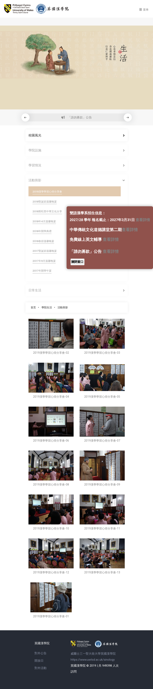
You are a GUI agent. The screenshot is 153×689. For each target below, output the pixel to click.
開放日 (39, 660)
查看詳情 (143, 220)
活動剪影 (63, 307)
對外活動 (40, 668)
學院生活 (47, 307)
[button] (128, 117)
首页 (33, 307)
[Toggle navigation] (144, 9)
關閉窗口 (77, 262)
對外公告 (40, 653)
